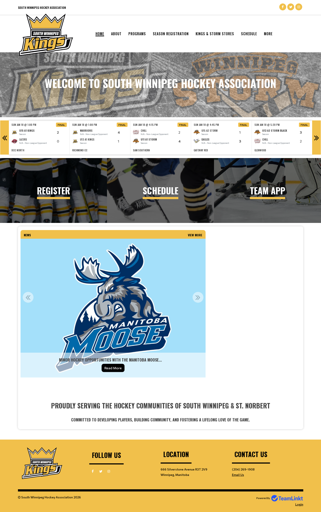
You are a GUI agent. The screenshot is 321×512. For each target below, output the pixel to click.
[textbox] (113, 386)
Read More (113, 368)
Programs (137, 33)
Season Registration (171, 33)
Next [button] (316, 137)
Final (61, 124)
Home (100, 33)
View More (195, 235)
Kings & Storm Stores (215, 33)
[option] (39, 137)
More (268, 33)
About (116, 33)
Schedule (249, 33)
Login (299, 504)
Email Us (238, 475)
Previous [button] (4, 137)
